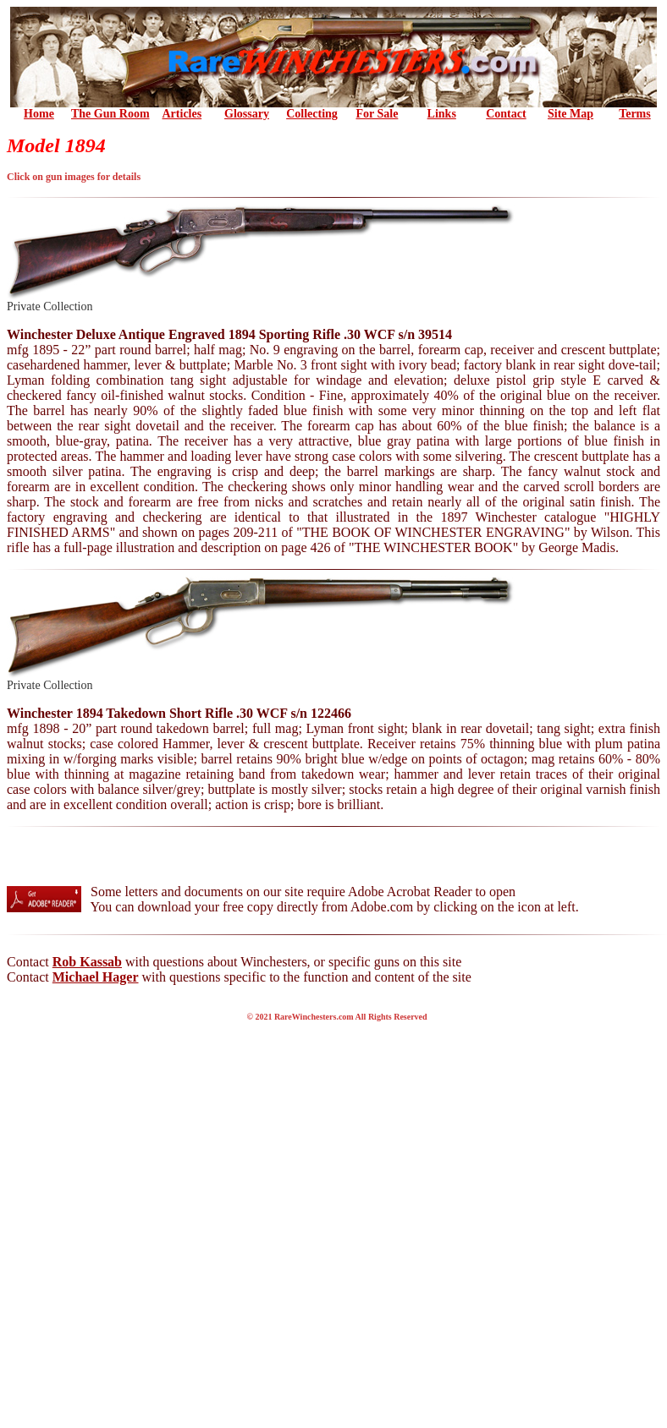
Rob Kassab (87, 962)
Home (39, 113)
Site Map (570, 113)
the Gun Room (110, 113)
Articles (182, 113)
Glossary (246, 113)
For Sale (377, 113)
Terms (635, 113)
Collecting (312, 113)
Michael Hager (95, 977)
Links (441, 113)
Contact (506, 113)
